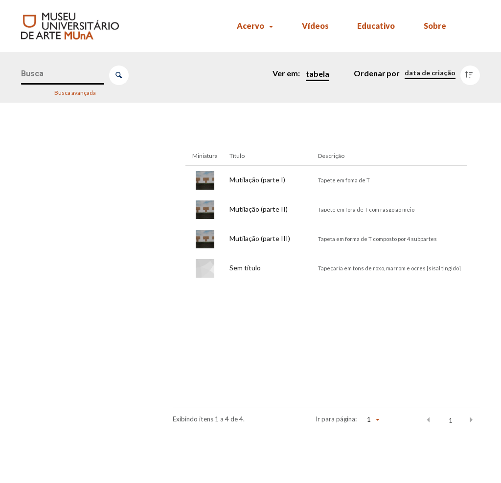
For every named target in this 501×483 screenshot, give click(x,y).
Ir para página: (336, 419)
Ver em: (287, 73)
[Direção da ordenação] (472, 73)
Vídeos (315, 25)
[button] (428, 420)
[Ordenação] (430, 73)
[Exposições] (80, 406)
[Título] (80, 213)
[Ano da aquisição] (80, 454)
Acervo (250, 25)
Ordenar (370, 73)
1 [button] (451, 420)
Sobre (435, 25)
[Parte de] (80, 357)
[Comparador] (82, 473)
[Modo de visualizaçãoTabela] (315, 74)
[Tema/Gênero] (80, 309)
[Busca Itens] (63, 74)
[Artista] (80, 261)
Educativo (376, 25)
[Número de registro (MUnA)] (80, 164)
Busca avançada (75, 92)
